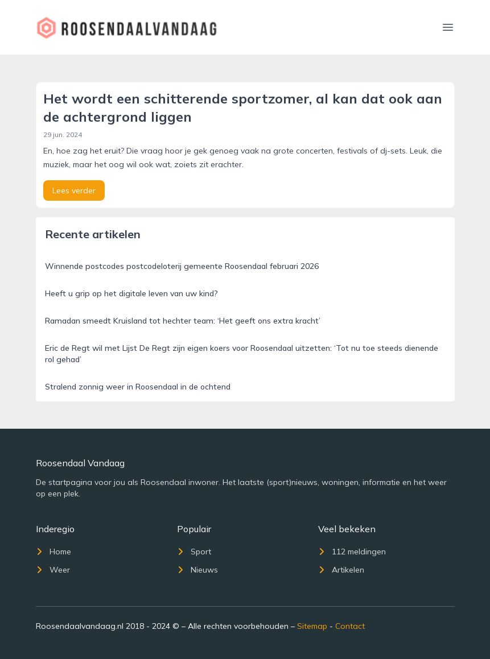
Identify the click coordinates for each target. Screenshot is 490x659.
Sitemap (312, 626)
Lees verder (74, 190)
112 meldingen (352, 551)
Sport (194, 551)
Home (53, 551)
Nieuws (197, 570)
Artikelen (341, 570)
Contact (350, 626)
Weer (53, 570)
